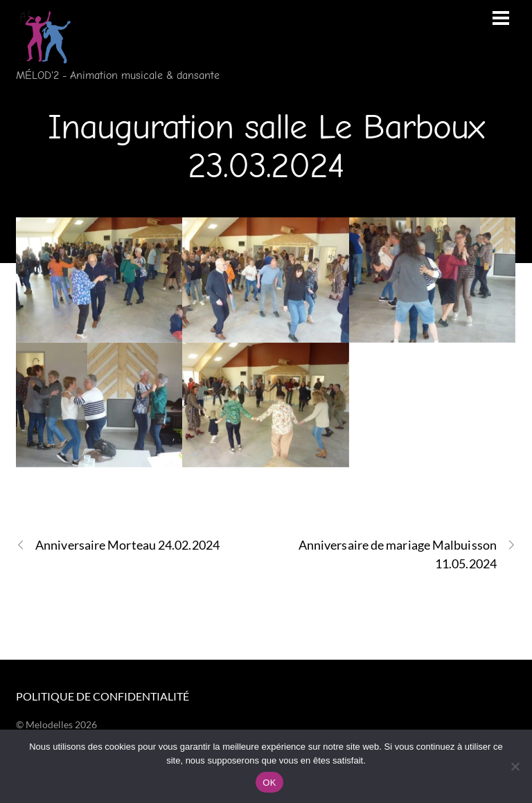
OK (269, 782)
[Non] (515, 766)
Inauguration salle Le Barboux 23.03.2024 (266, 146)
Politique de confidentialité (102, 696)
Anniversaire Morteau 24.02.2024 (118, 545)
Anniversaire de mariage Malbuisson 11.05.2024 (407, 553)
